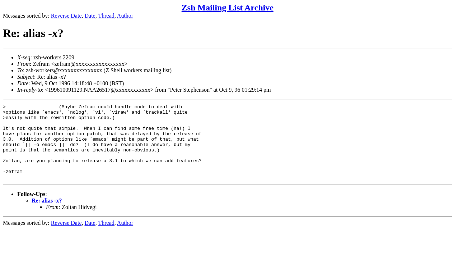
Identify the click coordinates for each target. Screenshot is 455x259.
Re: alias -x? (47, 216)
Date (90, 16)
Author (125, 16)
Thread (106, 16)
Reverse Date (66, 16)
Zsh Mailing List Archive (227, 7)
